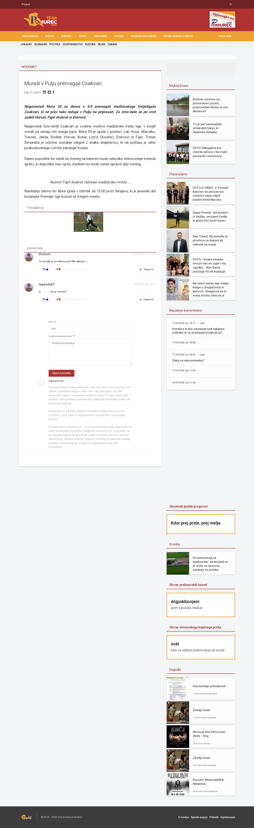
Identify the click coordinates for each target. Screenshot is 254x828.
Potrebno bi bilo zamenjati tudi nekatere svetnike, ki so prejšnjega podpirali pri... (198, 330)
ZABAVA (112, 44)
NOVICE (49, 36)
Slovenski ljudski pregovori (188, 506)
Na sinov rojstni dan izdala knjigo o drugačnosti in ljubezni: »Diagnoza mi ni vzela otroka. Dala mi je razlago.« (210, 289)
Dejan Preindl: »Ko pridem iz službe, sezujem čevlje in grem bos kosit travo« (210, 216)
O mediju (183, 817)
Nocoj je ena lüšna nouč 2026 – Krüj (209, 734)
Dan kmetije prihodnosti (209, 686)
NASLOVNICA (30, 36)
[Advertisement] (201, 448)
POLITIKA (55, 44)
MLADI (101, 44)
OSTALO (119, 36)
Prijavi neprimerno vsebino (76, 270)
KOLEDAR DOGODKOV (143, 36)
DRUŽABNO (100, 36)
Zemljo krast (201, 710)
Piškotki (214, 817)
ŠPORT (83, 36)
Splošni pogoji (199, 817)
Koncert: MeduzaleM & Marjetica (208, 781)
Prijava (26, 4)
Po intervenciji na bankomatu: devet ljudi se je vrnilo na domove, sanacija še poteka (210, 564)
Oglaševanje (227, 817)
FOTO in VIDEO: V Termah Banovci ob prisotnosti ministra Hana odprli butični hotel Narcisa (210, 193)
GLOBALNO (40, 44)
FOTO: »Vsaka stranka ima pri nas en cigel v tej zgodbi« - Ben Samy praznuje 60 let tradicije (209, 265)
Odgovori (146, 269)
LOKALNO (26, 44)
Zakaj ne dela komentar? (188, 360)
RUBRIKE (66, 36)
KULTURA (90, 44)
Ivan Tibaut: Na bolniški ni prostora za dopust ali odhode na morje (210, 240)
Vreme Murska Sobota (178, 36)
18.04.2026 (225, 36)
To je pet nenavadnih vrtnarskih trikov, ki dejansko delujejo (207, 128)
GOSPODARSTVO (73, 44)
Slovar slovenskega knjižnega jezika (195, 627)
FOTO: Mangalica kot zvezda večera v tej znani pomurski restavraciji (210, 152)
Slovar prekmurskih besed (188, 585)
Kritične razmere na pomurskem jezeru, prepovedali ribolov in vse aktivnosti (210, 105)
